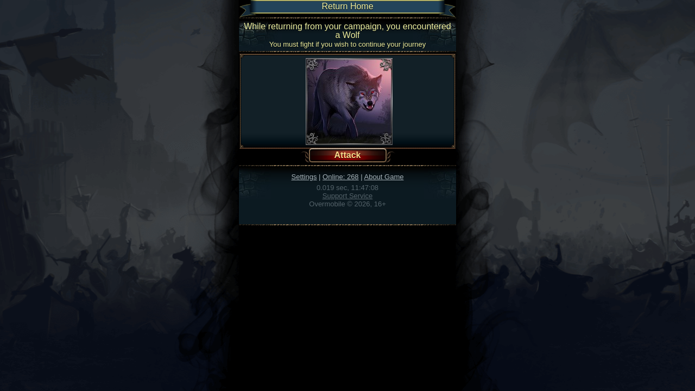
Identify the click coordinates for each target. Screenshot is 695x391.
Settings (304, 177)
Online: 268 (341, 177)
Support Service (348, 196)
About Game (383, 177)
